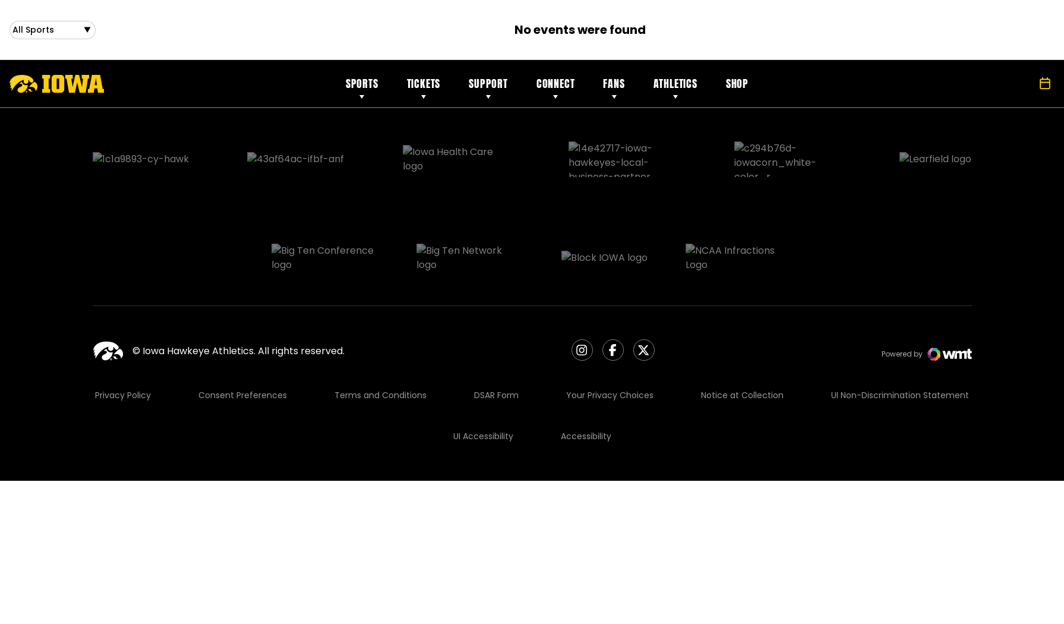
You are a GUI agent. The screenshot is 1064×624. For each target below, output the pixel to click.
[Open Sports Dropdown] (53, 32)
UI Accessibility (483, 378)
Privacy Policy (123, 337)
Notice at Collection (742, 337)
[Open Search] (1019, 88)
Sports (362, 88)
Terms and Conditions (380, 337)
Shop (737, 88)
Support (488, 88)
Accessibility (586, 378)
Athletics (675, 88)
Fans (613, 88)
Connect (555, 88)
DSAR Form (496, 337)
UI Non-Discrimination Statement (900, 337)
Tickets (424, 88)
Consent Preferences (242, 337)
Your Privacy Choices (609, 337)
